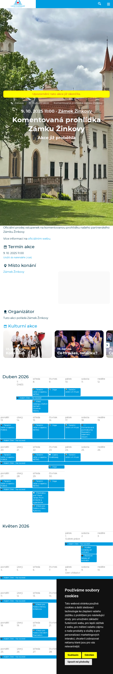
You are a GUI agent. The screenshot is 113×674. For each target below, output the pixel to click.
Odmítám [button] (89, 655)
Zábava (17, 103)
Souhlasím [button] (73, 655)
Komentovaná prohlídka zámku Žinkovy (78, 103)
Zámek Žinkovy (75, 111)
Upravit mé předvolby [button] (78, 662)
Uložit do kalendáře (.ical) (17, 257)
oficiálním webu (39, 238)
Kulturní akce (38, 103)
